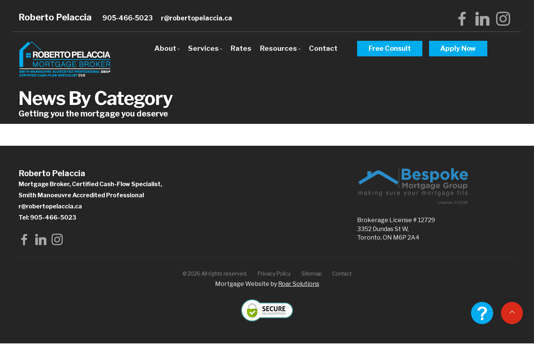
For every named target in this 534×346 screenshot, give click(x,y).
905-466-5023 (127, 18)
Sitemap (311, 276)
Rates (241, 48)
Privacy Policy (274, 276)
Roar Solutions (298, 286)
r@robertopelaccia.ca (196, 18)
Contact (323, 48)
